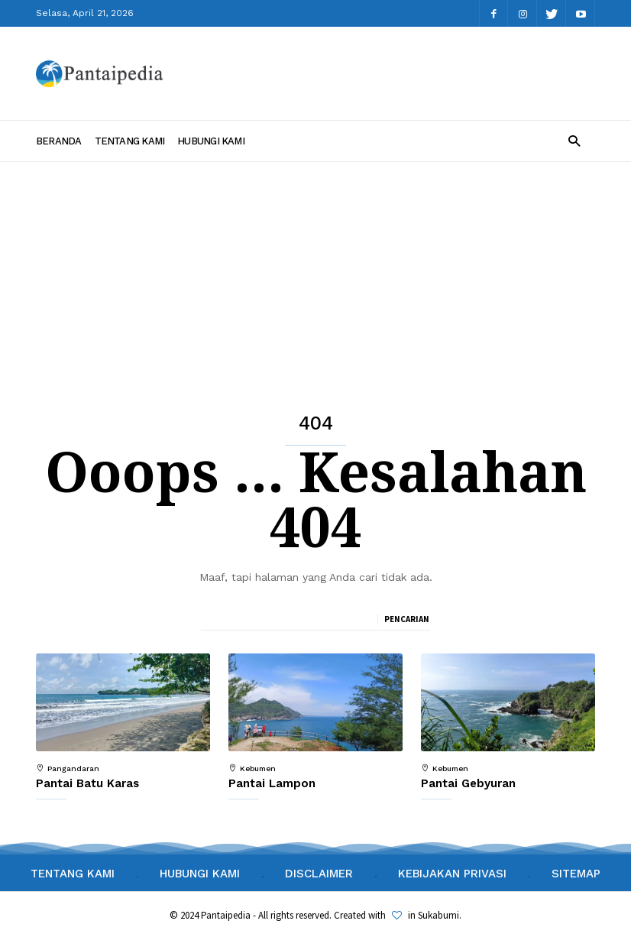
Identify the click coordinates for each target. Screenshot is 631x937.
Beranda (59, 141)
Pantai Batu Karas (87, 783)
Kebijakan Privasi (452, 873)
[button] (574, 140)
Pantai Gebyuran (468, 783)
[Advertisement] (315, 277)
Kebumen (258, 769)
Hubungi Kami (210, 141)
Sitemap (576, 873)
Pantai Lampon (272, 783)
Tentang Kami (130, 141)
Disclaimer (319, 873)
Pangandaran (73, 769)
